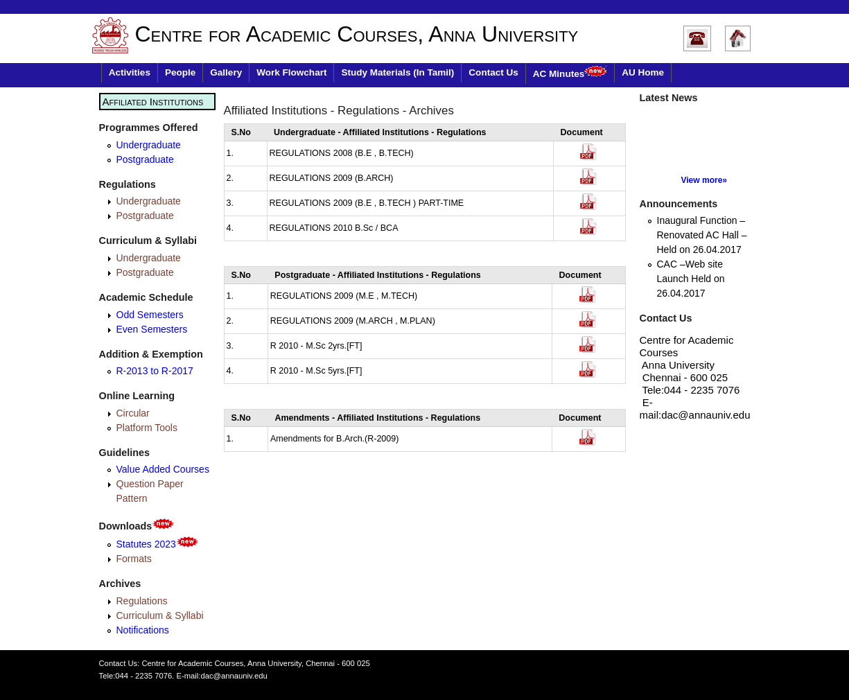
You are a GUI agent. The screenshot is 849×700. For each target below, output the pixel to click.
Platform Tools (146, 427)
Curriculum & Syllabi (160, 615)
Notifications (142, 630)
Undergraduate (148, 144)
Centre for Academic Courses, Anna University (357, 33)
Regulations (142, 600)
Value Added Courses (162, 469)
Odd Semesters (150, 314)
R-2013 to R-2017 (154, 370)
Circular (133, 413)
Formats (134, 558)
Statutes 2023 (157, 544)
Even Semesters (152, 329)
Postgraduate (145, 159)
